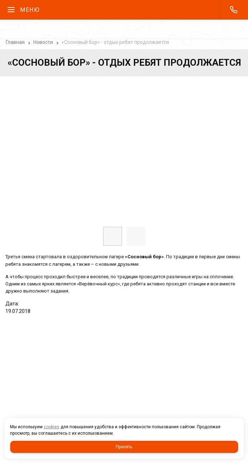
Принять (124, 446)
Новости (43, 42)
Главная (15, 42)
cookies (51, 426)
